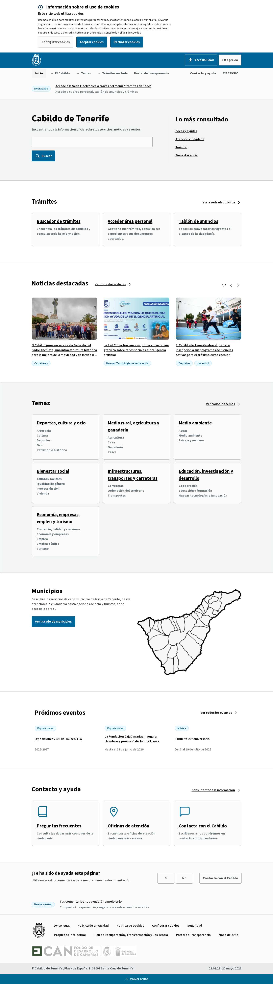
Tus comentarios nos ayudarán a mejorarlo (91, 901)
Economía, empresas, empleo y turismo (58, 518)
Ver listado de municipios (53, 621)
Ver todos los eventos (216, 712)
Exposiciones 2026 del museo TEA (58, 739)
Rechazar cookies (127, 42)
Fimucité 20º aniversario (192, 739)
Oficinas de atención (128, 826)
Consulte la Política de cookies (122, 33)
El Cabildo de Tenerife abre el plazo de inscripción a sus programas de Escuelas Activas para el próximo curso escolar (204, 350)
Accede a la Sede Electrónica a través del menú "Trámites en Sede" (103, 86)
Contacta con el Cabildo (203, 826)
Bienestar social (53, 471)
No (184, 878)
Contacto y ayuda (203, 73)
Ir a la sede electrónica (218, 202)
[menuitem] (39, 73)
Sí (166, 878)
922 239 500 (230, 73)
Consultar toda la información (213, 790)
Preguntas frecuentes (59, 826)
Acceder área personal (130, 221)
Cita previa (230, 60)
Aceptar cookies (92, 42)
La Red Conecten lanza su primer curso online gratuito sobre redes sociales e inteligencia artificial (136, 350)
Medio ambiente (195, 423)
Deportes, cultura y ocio (61, 423)
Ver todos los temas (220, 404)
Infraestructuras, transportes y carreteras (132, 475)
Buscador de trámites (58, 221)
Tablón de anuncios (198, 221)
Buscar (43, 156)
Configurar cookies (56, 42)
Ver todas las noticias (110, 284)
